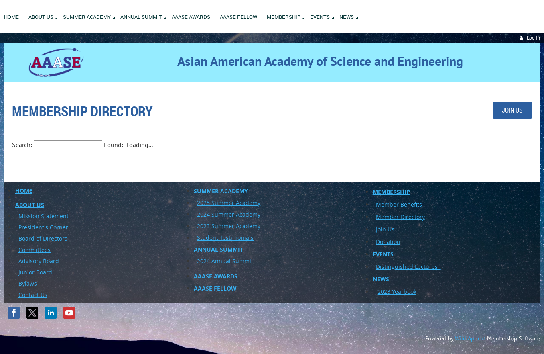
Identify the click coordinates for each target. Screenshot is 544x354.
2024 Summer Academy (228, 214)
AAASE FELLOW (215, 288)
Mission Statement (43, 216)
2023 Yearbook (397, 291)
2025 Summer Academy (228, 203)
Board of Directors (42, 238)
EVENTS (383, 254)
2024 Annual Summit (225, 261)
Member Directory (400, 217)
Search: (22, 145)
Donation (388, 242)
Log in (533, 38)
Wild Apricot (470, 338)
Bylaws (27, 283)
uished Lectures (418, 266)
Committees (34, 250)
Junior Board (35, 272)
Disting (385, 266)
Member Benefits (399, 204)
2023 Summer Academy (228, 226)
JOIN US (512, 110)
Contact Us (32, 295)
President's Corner (43, 227)
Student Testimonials (225, 237)
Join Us (385, 229)
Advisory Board (38, 261)
